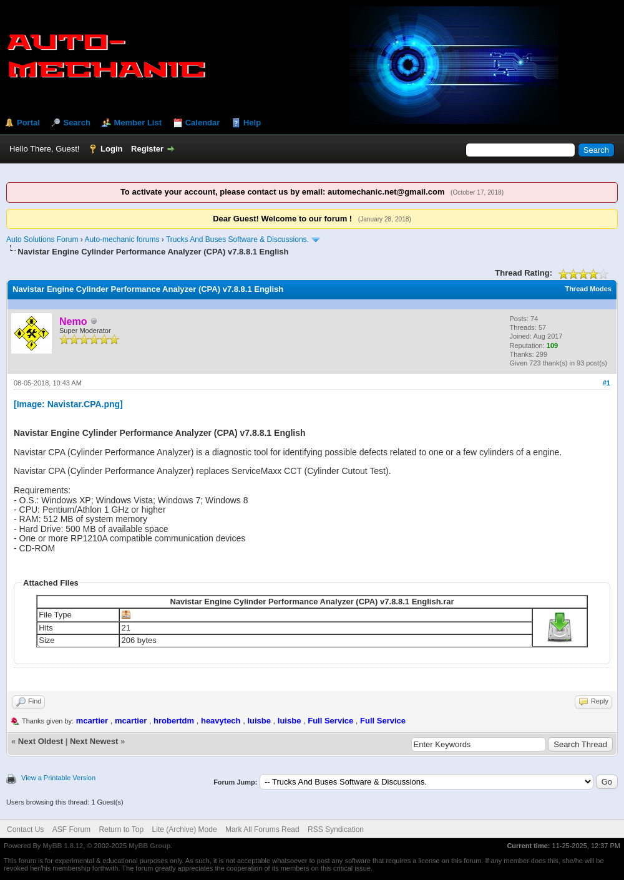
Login (111, 148)
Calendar (202, 122)
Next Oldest (40, 741)
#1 (606, 383)
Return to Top (121, 829)
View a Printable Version (58, 777)
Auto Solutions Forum (42, 239)
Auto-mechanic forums (121, 239)
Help (252, 122)
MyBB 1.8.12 (62, 845)
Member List (138, 122)
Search (76, 122)
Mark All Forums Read (262, 829)
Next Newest (94, 741)
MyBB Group (149, 845)
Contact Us (25, 829)
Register (147, 148)
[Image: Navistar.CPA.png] (68, 404)
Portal (28, 122)
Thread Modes (588, 289)
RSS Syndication (336, 829)
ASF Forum (71, 829)
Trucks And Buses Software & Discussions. (237, 239)
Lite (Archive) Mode (184, 829)
